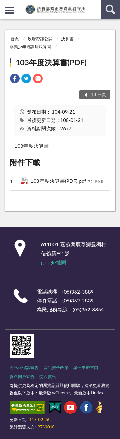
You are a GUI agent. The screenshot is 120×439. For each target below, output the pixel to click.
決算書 (67, 38)
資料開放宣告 (22, 376)
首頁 (15, 38)
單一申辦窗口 (85, 367)
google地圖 (53, 262)
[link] (15, 79)
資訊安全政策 (56, 367)
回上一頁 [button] (97, 94)
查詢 (110, 9)
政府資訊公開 (40, 38)
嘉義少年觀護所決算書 (30, 46)
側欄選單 (9, 10)
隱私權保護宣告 (24, 367)
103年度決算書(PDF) (51, 62)
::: (5, 4)
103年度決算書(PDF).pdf (66, 181)
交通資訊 (47, 376)
